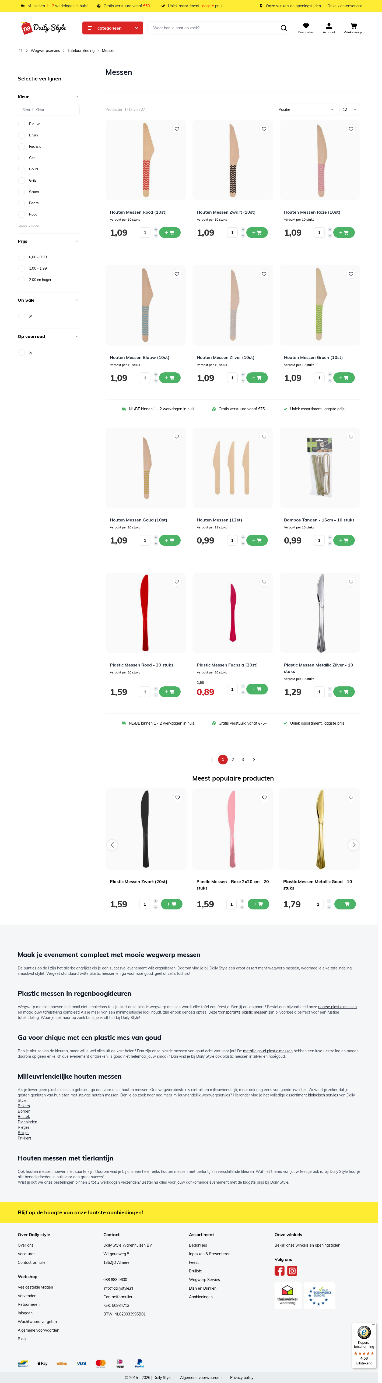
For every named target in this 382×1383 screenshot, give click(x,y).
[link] (212, 759)
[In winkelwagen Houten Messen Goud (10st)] (170, 540)
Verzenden (27, 1295)
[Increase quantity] (156, 229)
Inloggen (25, 1313)
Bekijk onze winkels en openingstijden (307, 1245)
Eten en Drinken (202, 1288)
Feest (194, 1262)
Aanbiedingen (201, 1296)
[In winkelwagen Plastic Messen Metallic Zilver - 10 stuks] (344, 691)
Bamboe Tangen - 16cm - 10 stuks (319, 520)
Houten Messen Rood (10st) (138, 212)
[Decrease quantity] (156, 236)
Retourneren (29, 1304)
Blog (22, 1338)
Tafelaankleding (81, 50)
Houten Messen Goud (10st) (138, 520)
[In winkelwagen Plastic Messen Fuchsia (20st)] (257, 689)
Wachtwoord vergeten (37, 1321)
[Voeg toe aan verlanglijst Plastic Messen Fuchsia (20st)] (264, 582)
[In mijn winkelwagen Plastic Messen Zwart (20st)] (172, 904)
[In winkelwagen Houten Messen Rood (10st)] (170, 232)
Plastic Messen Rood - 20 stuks (141, 665)
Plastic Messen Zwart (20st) (138, 881)
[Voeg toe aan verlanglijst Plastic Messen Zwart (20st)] (178, 797)
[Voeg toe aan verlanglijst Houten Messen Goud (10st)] (177, 437)
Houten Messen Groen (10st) (313, 357)
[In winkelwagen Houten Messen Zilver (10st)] (257, 377)
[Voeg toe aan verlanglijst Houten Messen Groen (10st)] (351, 274)
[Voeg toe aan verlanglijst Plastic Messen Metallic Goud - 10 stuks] (351, 797)
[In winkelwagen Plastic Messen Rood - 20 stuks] (170, 691)
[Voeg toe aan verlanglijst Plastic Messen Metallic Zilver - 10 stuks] (351, 582)
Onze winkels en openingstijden (293, 5)
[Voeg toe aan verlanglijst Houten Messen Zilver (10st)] (264, 274)
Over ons (25, 1245)
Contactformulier (32, 1262)
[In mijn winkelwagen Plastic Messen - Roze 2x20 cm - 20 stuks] (258, 904)
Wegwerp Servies (204, 1279)
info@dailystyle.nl (118, 1288)
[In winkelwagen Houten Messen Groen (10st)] (344, 377)
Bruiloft (195, 1271)
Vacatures (26, 1253)
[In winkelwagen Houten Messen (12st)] (257, 540)
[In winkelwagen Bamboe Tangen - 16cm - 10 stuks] (344, 540)
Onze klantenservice (344, 5)
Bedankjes (198, 1245)
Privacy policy (241, 1377)
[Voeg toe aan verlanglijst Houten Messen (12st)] (264, 437)
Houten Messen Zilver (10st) (226, 357)
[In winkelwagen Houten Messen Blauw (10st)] (170, 377)
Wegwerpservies (45, 50)
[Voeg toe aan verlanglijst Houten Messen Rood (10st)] (177, 129)
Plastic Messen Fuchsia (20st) (227, 665)
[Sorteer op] (306, 109)
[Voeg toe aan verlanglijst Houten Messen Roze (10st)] (351, 129)
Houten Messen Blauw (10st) (140, 357)
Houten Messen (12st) (219, 520)
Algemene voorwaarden (38, 1330)
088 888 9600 (115, 1279)
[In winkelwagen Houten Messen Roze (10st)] (344, 232)
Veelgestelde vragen (35, 1287)
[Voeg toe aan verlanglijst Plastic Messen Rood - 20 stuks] (177, 582)
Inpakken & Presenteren (209, 1253)
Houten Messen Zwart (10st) (226, 212)
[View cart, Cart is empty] (354, 28)
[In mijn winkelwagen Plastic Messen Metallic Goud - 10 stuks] (345, 904)
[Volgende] (254, 759)
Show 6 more (28, 226)
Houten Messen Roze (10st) (312, 212)
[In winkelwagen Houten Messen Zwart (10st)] (257, 232)
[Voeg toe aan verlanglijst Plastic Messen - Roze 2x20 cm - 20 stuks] (264, 797)
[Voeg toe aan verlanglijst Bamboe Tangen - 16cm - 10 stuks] (351, 437)
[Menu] (373, 1326)
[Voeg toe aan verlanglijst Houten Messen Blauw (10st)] (177, 274)
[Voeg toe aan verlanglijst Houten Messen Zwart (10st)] (264, 129)
